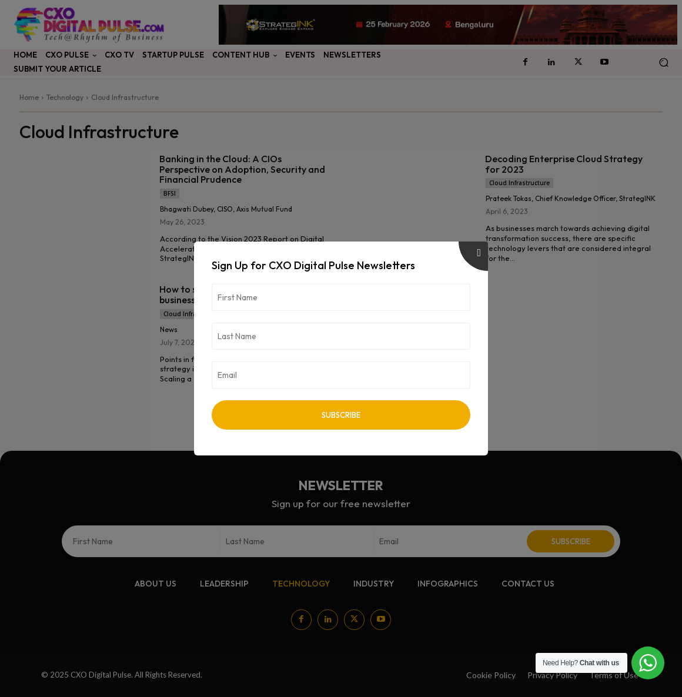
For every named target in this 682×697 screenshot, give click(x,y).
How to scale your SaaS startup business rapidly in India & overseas (234, 294)
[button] (663, 62)
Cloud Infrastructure (519, 183)
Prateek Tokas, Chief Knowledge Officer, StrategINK (571, 198)
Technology (64, 97)
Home (29, 97)
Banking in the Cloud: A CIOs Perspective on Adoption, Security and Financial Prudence (242, 169)
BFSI (169, 193)
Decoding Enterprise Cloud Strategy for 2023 (564, 164)
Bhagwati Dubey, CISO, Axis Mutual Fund (226, 209)
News (169, 329)
